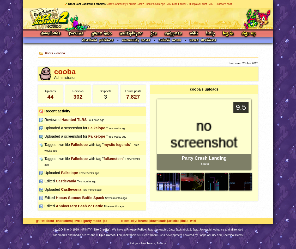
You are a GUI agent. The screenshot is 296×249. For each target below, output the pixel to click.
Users (49, 53)
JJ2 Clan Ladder (176, 4)
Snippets (173, 34)
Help (210, 34)
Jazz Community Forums (121, 4)
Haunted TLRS (74, 120)
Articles (173, 221)
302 (77, 97)
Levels (78, 221)
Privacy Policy (136, 229)
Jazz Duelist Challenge (151, 4)
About (50, 221)
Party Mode (92, 221)
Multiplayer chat (198, 4)
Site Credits (101, 229)
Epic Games (107, 235)
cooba (60, 53)
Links (184, 221)
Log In (228, 34)
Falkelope (96, 128)
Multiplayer (131, 34)
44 (50, 97)
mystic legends (117, 145)
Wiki (194, 34)
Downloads (51, 34)
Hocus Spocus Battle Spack (80, 198)
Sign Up (248, 34)
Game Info (101, 34)
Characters (64, 221)
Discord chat (224, 4)
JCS (154, 34)
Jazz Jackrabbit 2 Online (148, 18)
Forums (76, 34)
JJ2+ (212, 4)
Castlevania (66, 181)
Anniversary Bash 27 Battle (79, 206)
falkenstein (113, 159)
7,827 (133, 97)
